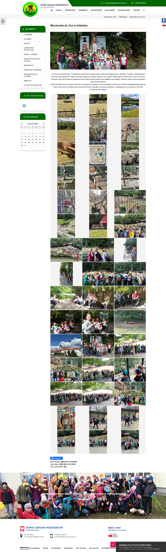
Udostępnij (56, 458)
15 (43, 136)
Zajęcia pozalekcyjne (33, 85)
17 (25, 139)
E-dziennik (28, 35)
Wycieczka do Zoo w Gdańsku (69, 25)
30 (22, 145)
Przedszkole (70, 10)
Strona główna (34, 548)
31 (25, 145)
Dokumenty (83, 10)
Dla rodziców (96, 10)
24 (25, 142)
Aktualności (122, 17)
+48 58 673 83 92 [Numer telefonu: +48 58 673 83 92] (60, 535)
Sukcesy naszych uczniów (31, 75)
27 (36, 142)
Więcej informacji (24, 106)
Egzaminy (27, 39)
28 (40, 142)
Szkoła (45, 548)
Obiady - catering (31, 54)
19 (32, 139)
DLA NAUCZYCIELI (124, 10)
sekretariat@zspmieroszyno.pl (114, 3)
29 (43, 142)
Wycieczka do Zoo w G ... (136, 17)
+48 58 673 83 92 (138, 3)
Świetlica (27, 81)
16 (22, 139)
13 (36, 136)
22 (43, 139)
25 (29, 142)
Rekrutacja (28, 65)
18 (29, 139)
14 (40, 136)
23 (22, 142)
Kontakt (136, 10)
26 (32, 142)
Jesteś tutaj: (108, 17)
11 (29, 136)
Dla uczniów (110, 10)
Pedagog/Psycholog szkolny (32, 60)
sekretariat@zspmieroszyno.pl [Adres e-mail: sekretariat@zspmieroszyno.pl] (65, 537)
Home (115, 17)
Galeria (27, 43)
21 (40, 139)
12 (32, 136)
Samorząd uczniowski (33, 70)
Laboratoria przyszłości (29, 49)
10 (25, 136)
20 (36, 139)
